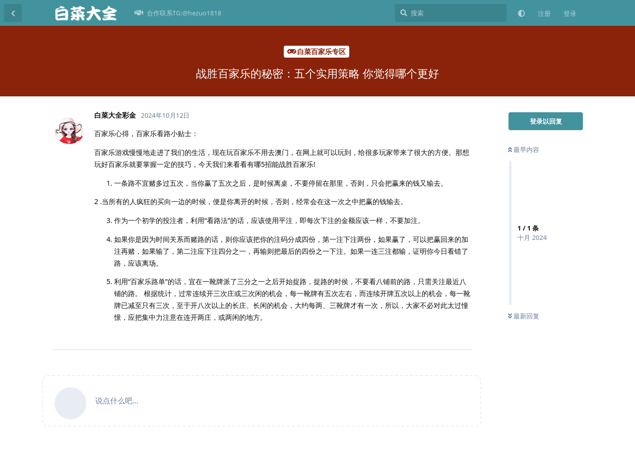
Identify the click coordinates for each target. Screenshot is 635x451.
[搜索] (451, 13)
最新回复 (523, 315)
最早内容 (523, 149)
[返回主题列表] (13, 13)
